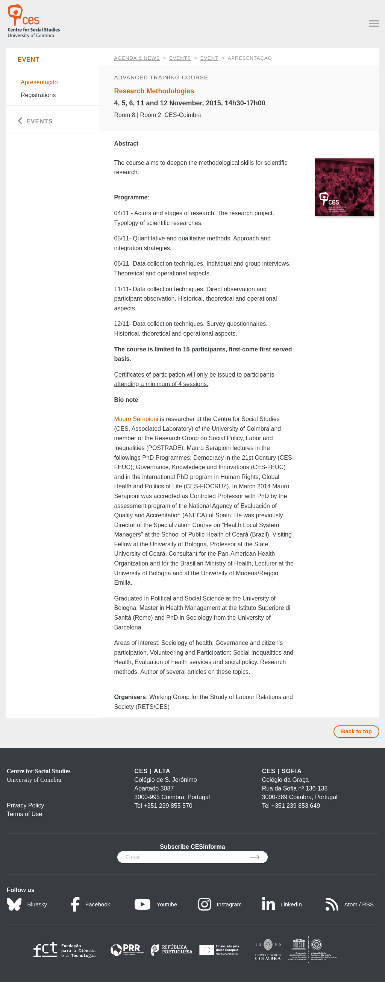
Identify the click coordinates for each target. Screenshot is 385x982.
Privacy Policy (25, 805)
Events (180, 58)
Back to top (356, 731)
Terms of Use (24, 814)
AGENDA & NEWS (137, 58)
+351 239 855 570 (168, 806)
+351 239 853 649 (295, 806)
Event (209, 58)
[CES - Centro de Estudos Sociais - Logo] (34, 20)
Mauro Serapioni (136, 419)
